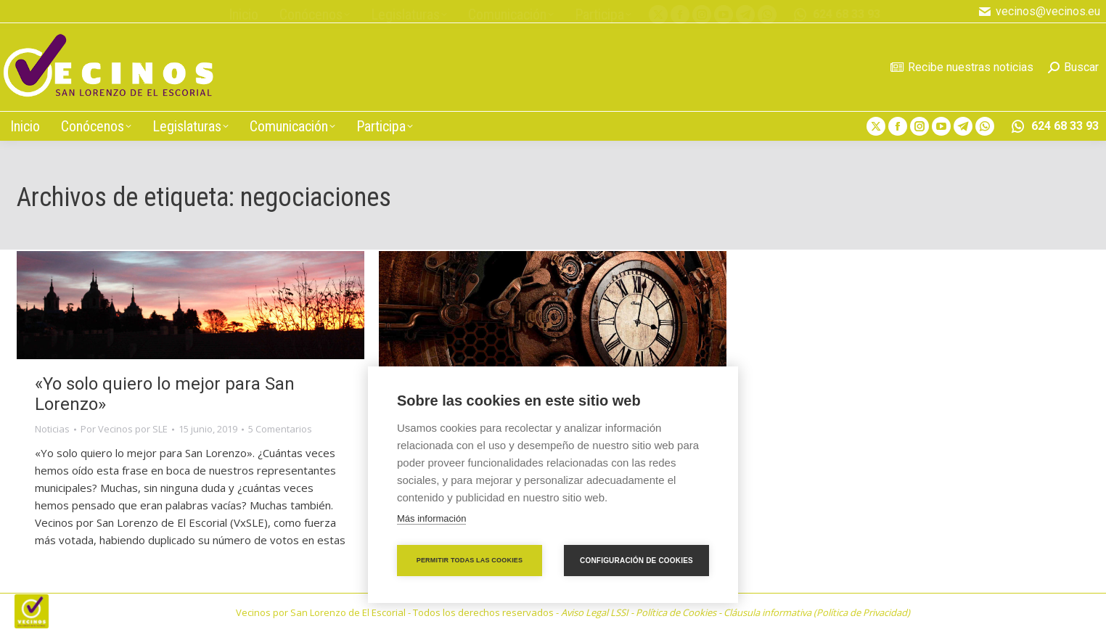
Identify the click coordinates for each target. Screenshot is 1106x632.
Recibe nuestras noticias (962, 67)
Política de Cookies (676, 612)
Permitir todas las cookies (470, 560)
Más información (431, 518)
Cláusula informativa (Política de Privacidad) (817, 612)
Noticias (52, 428)
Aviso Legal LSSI (594, 612)
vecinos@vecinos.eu (1039, 12)
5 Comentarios (280, 428)
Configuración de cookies (636, 561)
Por (124, 428)
